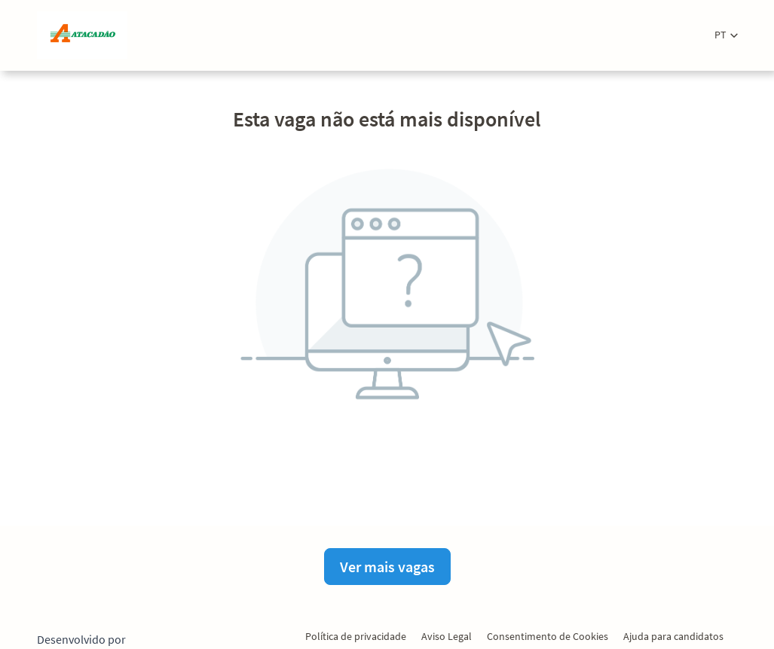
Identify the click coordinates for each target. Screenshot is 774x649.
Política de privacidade (355, 636)
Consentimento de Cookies (547, 636)
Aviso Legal (446, 636)
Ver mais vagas (387, 566)
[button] (726, 35)
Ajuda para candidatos (673, 636)
